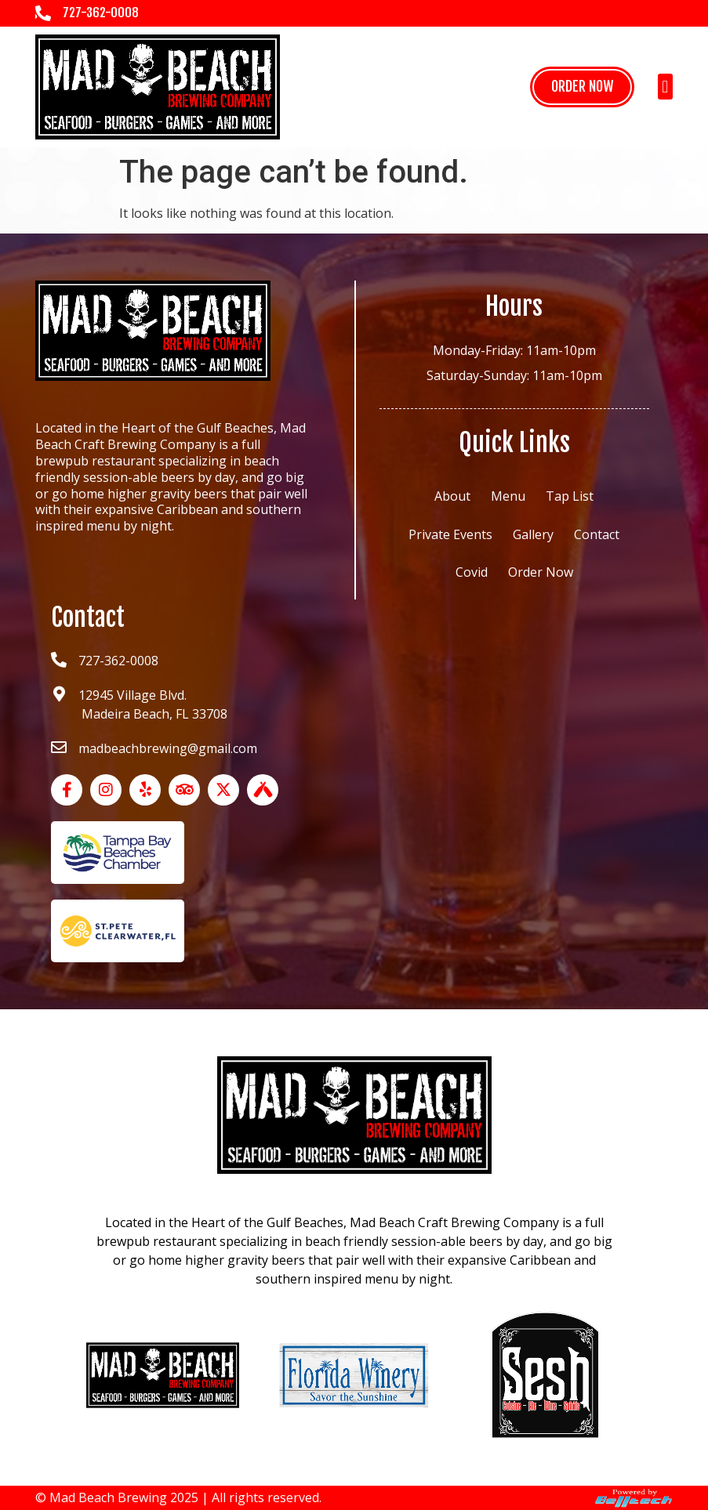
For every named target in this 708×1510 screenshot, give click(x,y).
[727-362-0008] (43, 13)
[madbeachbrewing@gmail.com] (59, 747)
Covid (472, 572)
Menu (508, 496)
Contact (596, 534)
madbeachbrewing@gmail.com (167, 748)
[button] (665, 87)
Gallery (533, 534)
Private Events (450, 534)
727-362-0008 (101, 12)
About (452, 496)
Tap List (570, 496)
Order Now (540, 572)
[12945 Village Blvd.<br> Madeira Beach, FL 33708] (59, 694)
